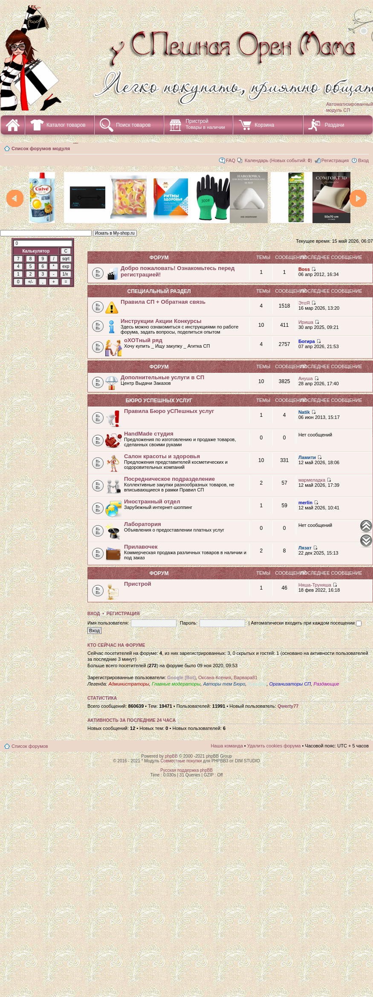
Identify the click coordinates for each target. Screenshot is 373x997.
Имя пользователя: (108, 622)
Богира (306, 341)
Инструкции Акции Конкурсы (161, 321)
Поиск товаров (133, 125)
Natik (304, 412)
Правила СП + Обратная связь (163, 302)
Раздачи (334, 125)
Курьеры (257, 683)
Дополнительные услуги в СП (162, 377)
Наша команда (227, 745)
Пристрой (205, 124)
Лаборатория (142, 524)
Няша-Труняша (314, 584)
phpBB (171, 756)
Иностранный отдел (152, 501)
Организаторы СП (290, 683)
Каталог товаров (66, 125)
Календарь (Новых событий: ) (278, 160)
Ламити (307, 457)
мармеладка (311, 480)
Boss (304, 269)
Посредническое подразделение (169, 479)
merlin (305, 502)
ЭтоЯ (304, 302)
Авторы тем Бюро (224, 683)
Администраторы (128, 683)
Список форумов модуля (41, 148)
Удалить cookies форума (274, 745)
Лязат (305, 547)
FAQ (230, 160)
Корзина (264, 125)
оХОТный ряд (143, 340)
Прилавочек (141, 547)
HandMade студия (148, 433)
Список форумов (30, 746)
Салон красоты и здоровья (162, 456)
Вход (363, 160)
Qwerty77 (288, 706)
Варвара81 (245, 677)
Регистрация (335, 160)
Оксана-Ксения (214, 677)
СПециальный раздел (159, 291)
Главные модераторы (176, 683)
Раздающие (326, 683)
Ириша (305, 322)
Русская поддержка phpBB (186, 770)
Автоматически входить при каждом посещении (306, 622)
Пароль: (188, 622)
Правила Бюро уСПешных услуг (169, 411)
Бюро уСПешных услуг (159, 401)
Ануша (305, 378)
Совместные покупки (181, 761)
